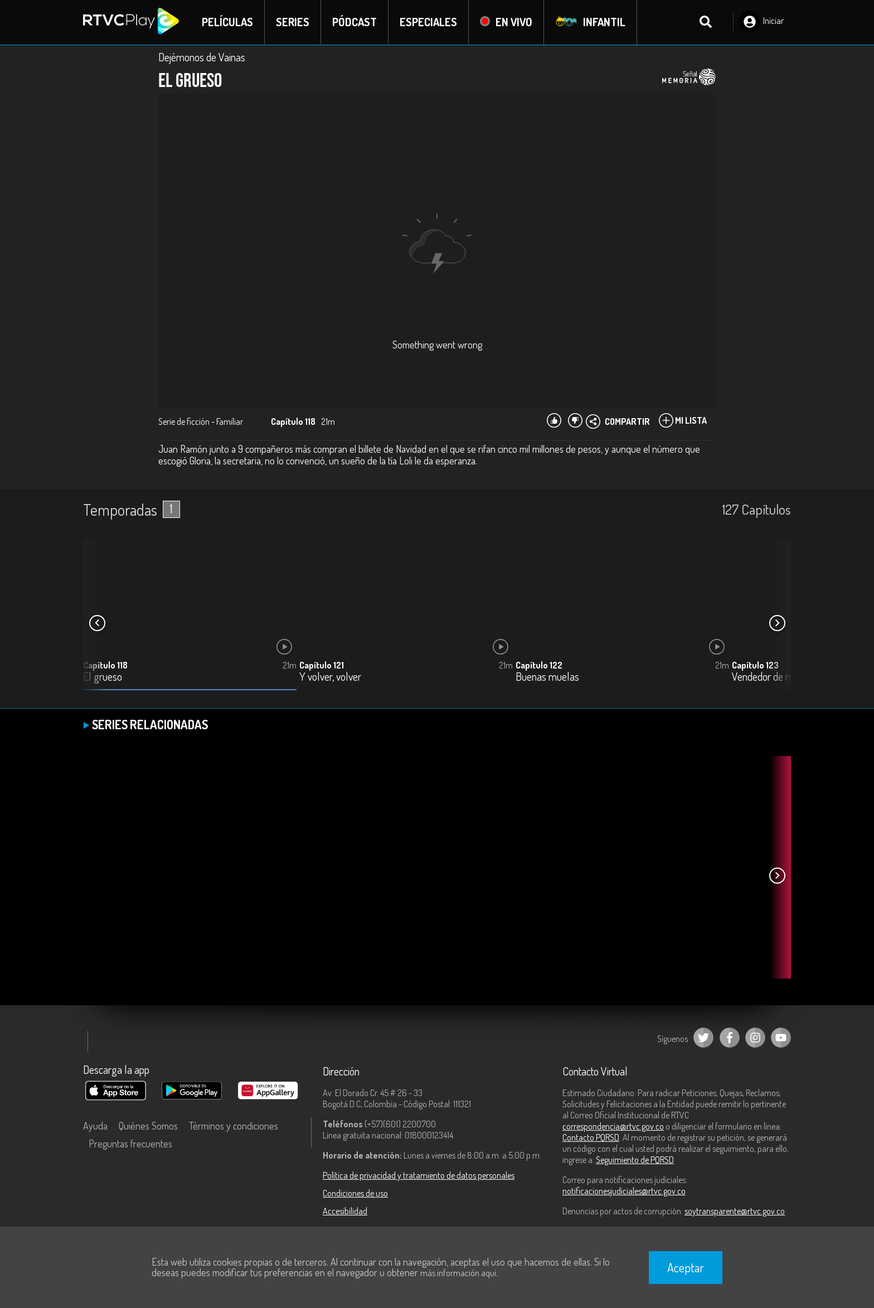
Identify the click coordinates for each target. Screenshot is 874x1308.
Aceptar (685, 1267)
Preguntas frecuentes (130, 1143)
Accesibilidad (345, 1211)
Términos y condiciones (233, 1126)
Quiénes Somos (148, 1126)
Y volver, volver (330, 677)
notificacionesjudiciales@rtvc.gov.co (624, 1190)
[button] (777, 623)
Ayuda (95, 1126)
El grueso (102, 677)
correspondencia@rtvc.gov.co (613, 1126)
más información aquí (458, 1272)
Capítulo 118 (105, 665)
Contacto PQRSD (590, 1137)
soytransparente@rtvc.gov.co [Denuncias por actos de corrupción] (734, 1211)
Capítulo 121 (321, 665)
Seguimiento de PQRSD (635, 1159)
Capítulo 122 (539, 665)
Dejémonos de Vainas (201, 57)
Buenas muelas (547, 677)
